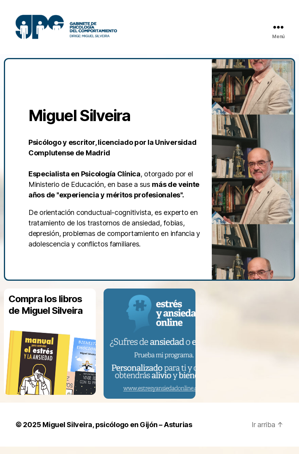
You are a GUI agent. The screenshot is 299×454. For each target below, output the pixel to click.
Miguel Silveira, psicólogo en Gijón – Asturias (117, 432)
